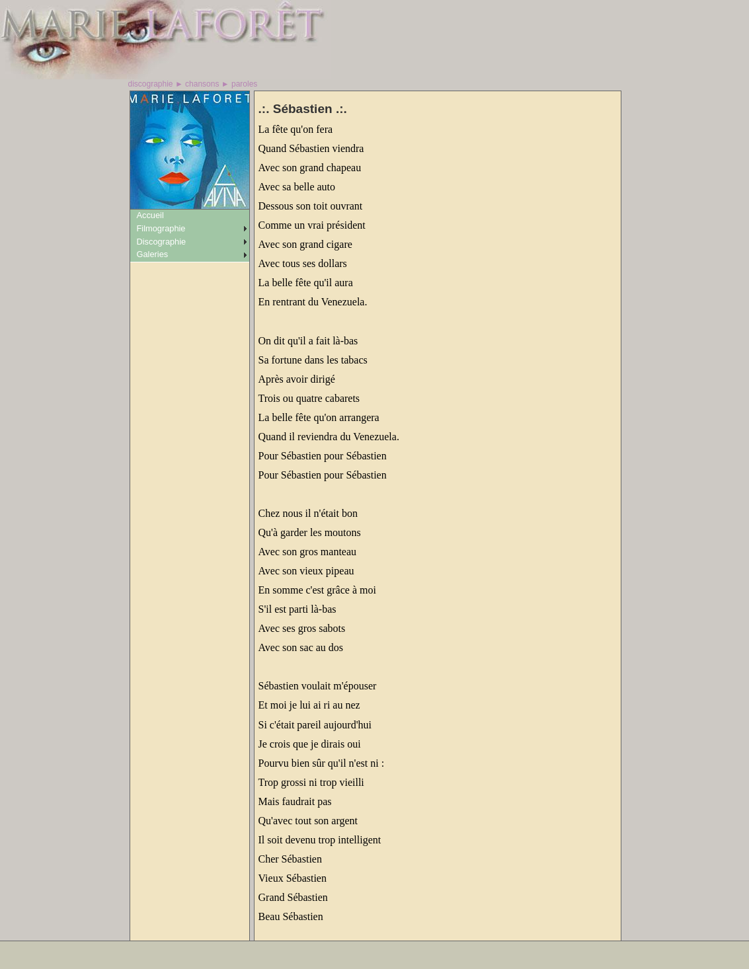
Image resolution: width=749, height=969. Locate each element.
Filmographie (161, 228)
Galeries (153, 254)
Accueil (150, 215)
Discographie (161, 242)
